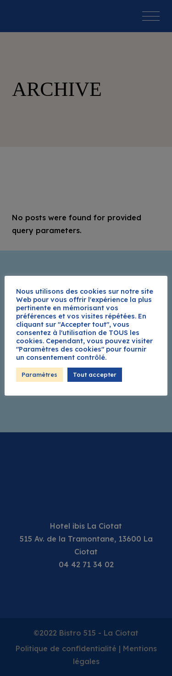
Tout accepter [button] (95, 374)
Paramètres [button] (39, 374)
